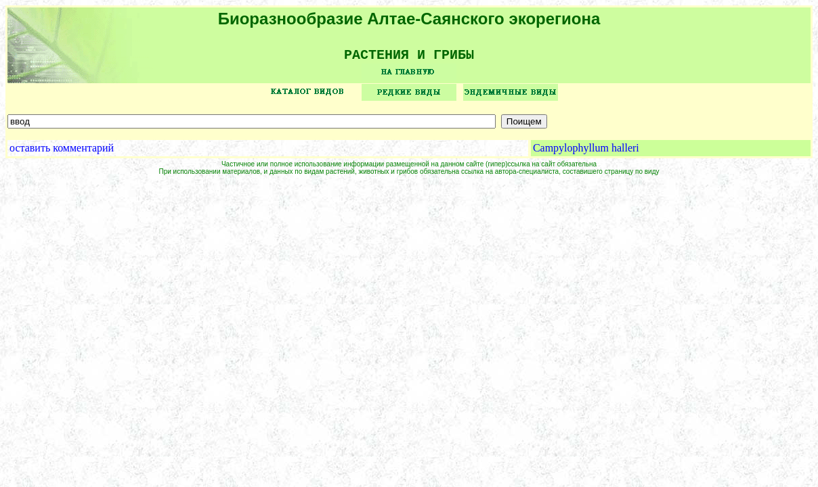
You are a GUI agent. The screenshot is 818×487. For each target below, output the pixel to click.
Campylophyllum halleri (586, 152)
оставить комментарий (61, 152)
